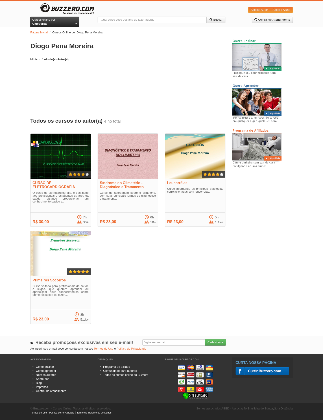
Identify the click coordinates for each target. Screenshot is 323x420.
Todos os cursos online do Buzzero (125, 374)
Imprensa (42, 387)
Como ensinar (45, 366)
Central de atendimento (51, 391)
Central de (272, 19)
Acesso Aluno (281, 9)
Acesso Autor (259, 9)
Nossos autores (46, 374)
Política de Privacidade (131, 348)
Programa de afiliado (116, 366)
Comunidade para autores (120, 370)
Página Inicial (39, 32)
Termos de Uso (103, 348)
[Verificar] (195, 396)
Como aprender (46, 370)
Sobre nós (42, 379)
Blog (39, 383)
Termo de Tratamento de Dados (94, 412)
